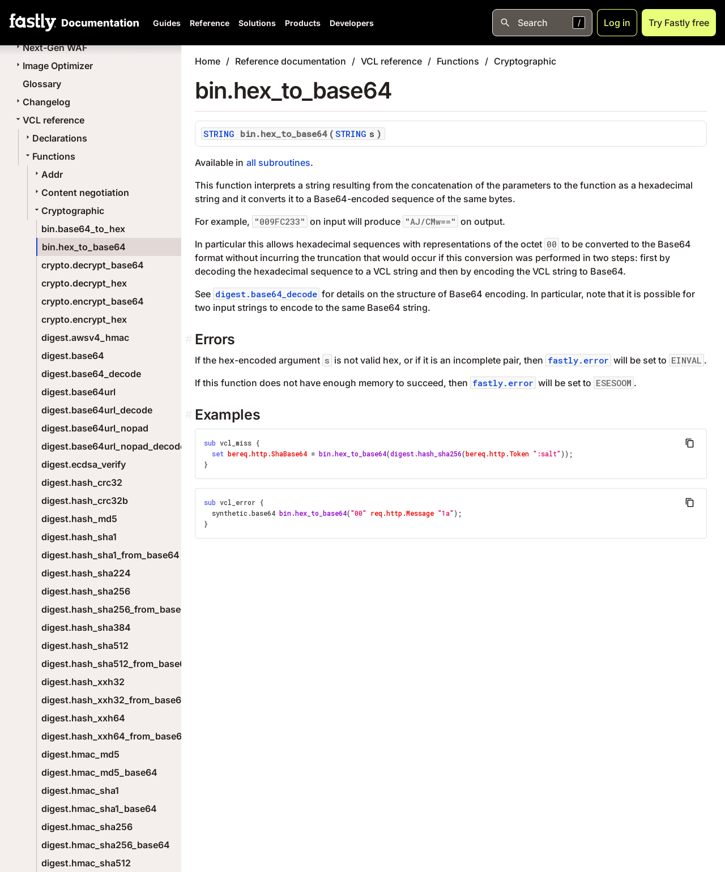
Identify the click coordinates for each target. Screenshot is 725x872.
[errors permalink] (190, 339)
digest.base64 (72, 355)
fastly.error (578, 360)
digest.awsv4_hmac (85, 337)
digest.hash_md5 (79, 518)
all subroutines (278, 162)
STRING (218, 133)
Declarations (55, 138)
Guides (167, 23)
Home (207, 61)
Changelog (42, 102)
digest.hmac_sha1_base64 (99, 808)
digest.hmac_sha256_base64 (105, 844)
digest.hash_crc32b (84, 500)
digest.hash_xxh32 (83, 681)
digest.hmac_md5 (80, 754)
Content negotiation (80, 192)
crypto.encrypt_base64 (92, 301)
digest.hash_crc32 (81, 482)
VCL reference (49, 120)
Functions (49, 156)
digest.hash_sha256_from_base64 (117, 609)
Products (303, 23)
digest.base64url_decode (96, 410)
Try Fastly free (679, 22)
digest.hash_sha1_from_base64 (110, 555)
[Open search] (542, 22)
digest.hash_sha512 (85, 645)
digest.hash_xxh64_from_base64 (114, 736)
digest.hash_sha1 (79, 536)
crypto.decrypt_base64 (92, 265)
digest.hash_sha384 (86, 627)
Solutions (257, 23)
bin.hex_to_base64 (84, 247)
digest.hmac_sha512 (86, 863)
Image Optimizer (53, 65)
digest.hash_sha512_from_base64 (116, 663)
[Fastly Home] (33, 23)
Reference (209, 23)
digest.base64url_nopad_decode (113, 446)
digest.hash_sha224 (86, 573)
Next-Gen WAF (50, 47)
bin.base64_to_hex (83, 228)
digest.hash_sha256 (85, 591)
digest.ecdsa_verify (83, 464)
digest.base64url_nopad (94, 428)
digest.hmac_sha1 (80, 790)
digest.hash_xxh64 (83, 718)
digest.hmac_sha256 (87, 826)
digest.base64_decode (91, 373)
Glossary (42, 83)
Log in (617, 22)
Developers (352, 23)
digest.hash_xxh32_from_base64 (114, 700)
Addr (47, 174)
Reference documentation (290, 61)
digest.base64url (78, 391)
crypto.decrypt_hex (84, 283)
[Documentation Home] (98, 23)
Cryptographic (68, 210)
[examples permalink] (190, 415)
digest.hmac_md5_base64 (99, 772)
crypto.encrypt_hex (84, 319)
